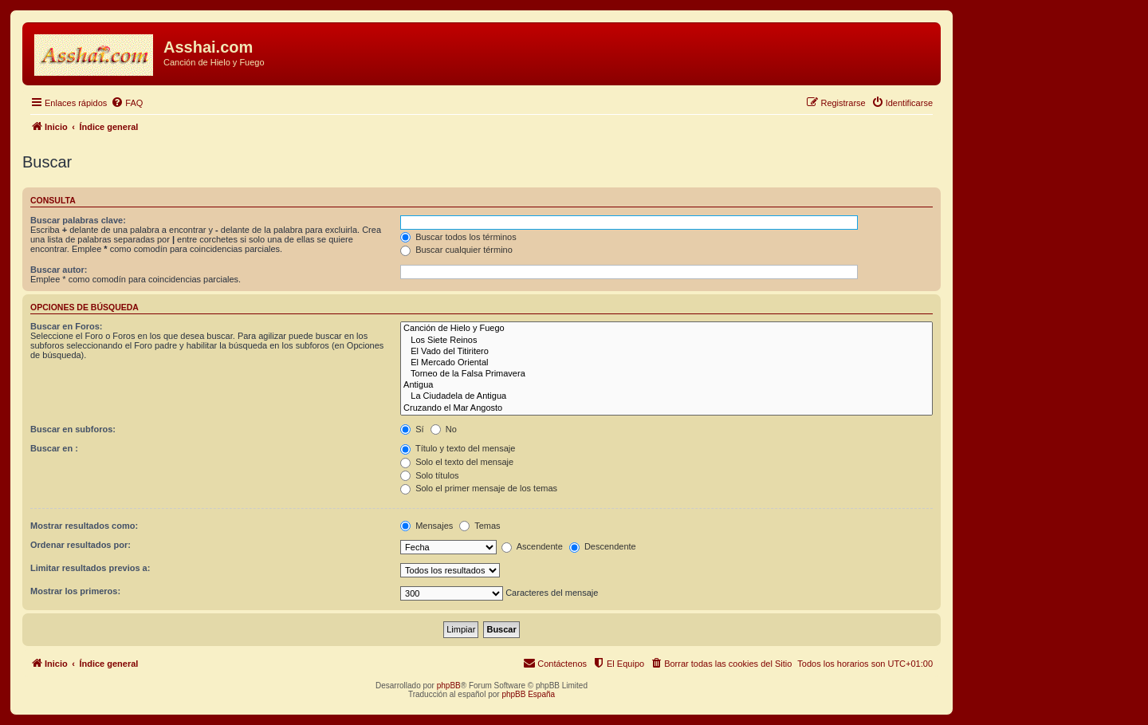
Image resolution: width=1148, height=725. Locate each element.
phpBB (449, 685)
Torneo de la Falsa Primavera (666, 374)
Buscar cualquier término (456, 249)
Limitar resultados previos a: (90, 568)
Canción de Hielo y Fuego (666, 328)
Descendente (602, 546)
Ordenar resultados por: (80, 545)
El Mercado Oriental (666, 362)
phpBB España (528, 694)
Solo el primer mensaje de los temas (478, 488)
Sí (411, 429)
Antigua (666, 385)
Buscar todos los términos (458, 237)
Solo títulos (429, 475)
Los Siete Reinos (666, 340)
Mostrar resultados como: (84, 525)
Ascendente (532, 546)
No (444, 429)
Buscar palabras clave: (78, 220)
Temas (479, 525)
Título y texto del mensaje (457, 448)
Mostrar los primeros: (75, 591)
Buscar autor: (59, 269)
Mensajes (426, 525)
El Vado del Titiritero (666, 351)
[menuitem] (127, 102)
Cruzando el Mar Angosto (666, 408)
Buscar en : (54, 448)
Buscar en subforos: (73, 429)
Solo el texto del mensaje (456, 462)
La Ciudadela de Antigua (666, 396)
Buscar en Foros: (66, 326)
